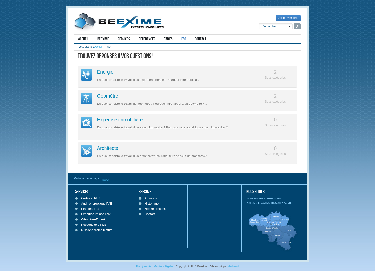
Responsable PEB (93, 224)
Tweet (105, 179)
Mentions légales (164, 266)
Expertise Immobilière (96, 214)
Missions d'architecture (97, 230)
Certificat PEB (90, 198)
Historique (152, 203)
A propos (151, 198)
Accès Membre (288, 18)
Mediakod (233, 266)
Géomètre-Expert (93, 219)
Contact (150, 214)
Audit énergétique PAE (96, 203)
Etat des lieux (90, 209)
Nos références (155, 209)
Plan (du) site (144, 266)
